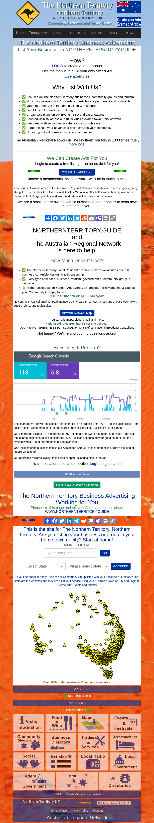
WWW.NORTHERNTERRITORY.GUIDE (77, 512)
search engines (119, 188)
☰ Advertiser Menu (77, 474)
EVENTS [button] (99, 32)
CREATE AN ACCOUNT (77, 172)
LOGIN (24, 327)
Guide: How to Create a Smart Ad (77, 485)
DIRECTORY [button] (78, 32)
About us (97, 810)
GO (105, 553)
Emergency (38, 33)
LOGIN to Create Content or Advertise (77, 794)
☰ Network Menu (77, 703)
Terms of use (59, 810)
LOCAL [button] (59, 32)
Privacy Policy (79, 810)
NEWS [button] (131, 32)
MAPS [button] (115, 32)
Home (21, 33)
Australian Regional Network (74, 188)
